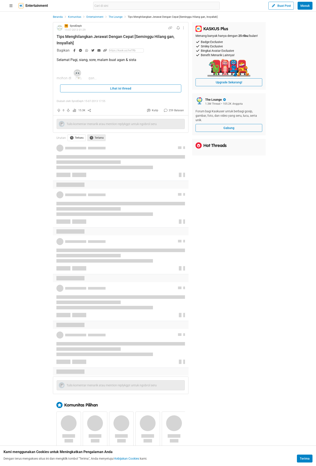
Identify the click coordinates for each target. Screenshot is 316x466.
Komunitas (74, 16)
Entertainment (94, 16)
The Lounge (115, 16)
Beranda (58, 16)
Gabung (228, 128)
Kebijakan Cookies (126, 458)
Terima (305, 458)
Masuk (305, 5)
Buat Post (281, 6)
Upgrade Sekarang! (229, 82)
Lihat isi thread (120, 88)
